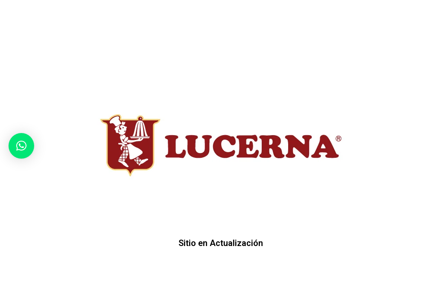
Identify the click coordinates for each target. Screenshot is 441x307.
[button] (21, 146)
